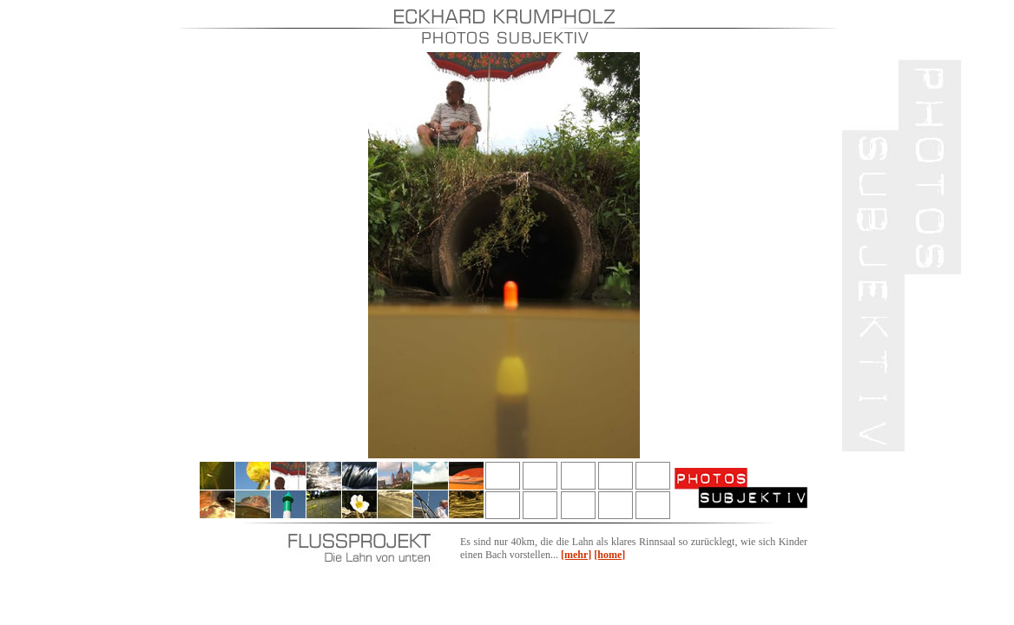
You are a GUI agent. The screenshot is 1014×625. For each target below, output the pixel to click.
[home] (609, 555)
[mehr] (576, 555)
